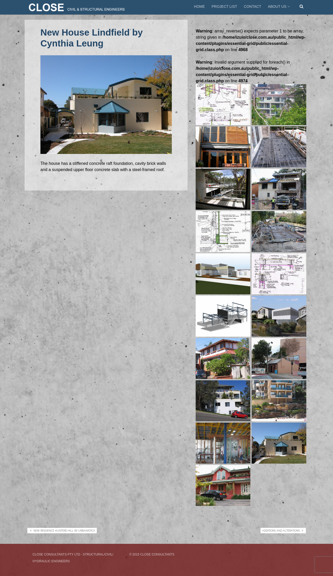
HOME (199, 6)
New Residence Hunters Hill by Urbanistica (62, 530)
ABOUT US (279, 6)
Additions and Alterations (282, 530)
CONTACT (252, 6)
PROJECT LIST (224, 6)
